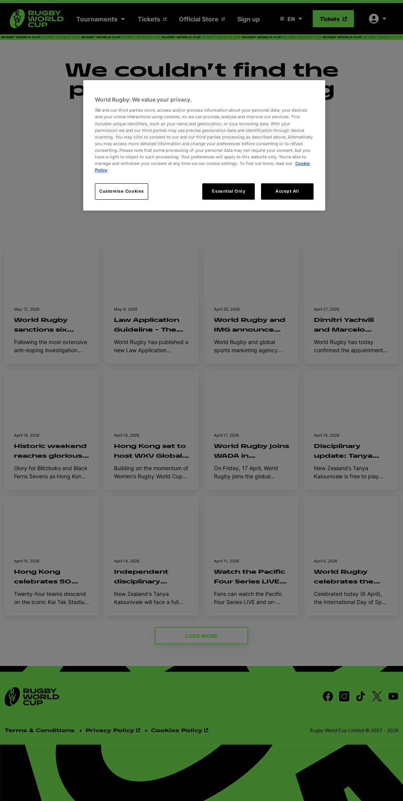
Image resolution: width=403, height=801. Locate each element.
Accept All (287, 191)
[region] (204, 145)
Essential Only (228, 191)
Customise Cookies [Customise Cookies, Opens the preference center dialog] (121, 191)
